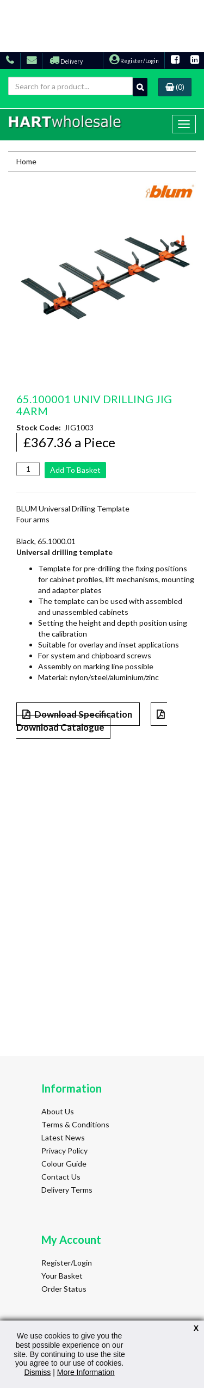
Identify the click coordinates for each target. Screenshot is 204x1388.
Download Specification (78, 714)
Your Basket (62, 1275)
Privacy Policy (64, 1150)
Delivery (66, 61)
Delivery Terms (66, 1189)
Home (26, 161)
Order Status (63, 1288)
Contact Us (61, 1176)
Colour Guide (63, 1163)
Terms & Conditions (75, 1124)
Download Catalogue (91, 721)
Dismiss (37, 1372)
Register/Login (134, 61)
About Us (57, 1111)
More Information (86, 1372)
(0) (174, 86)
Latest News (63, 1137)
